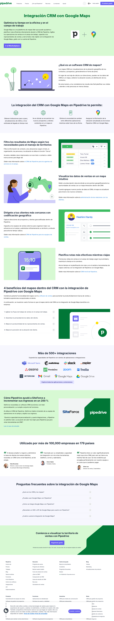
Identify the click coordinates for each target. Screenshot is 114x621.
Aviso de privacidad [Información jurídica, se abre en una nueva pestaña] (41, 613)
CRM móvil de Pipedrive (89, 271)
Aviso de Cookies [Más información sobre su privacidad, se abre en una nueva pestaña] (29, 613)
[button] (6, 610)
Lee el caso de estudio (11, 426)
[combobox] (85, 3)
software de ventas (45, 296)
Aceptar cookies (74, 611)
